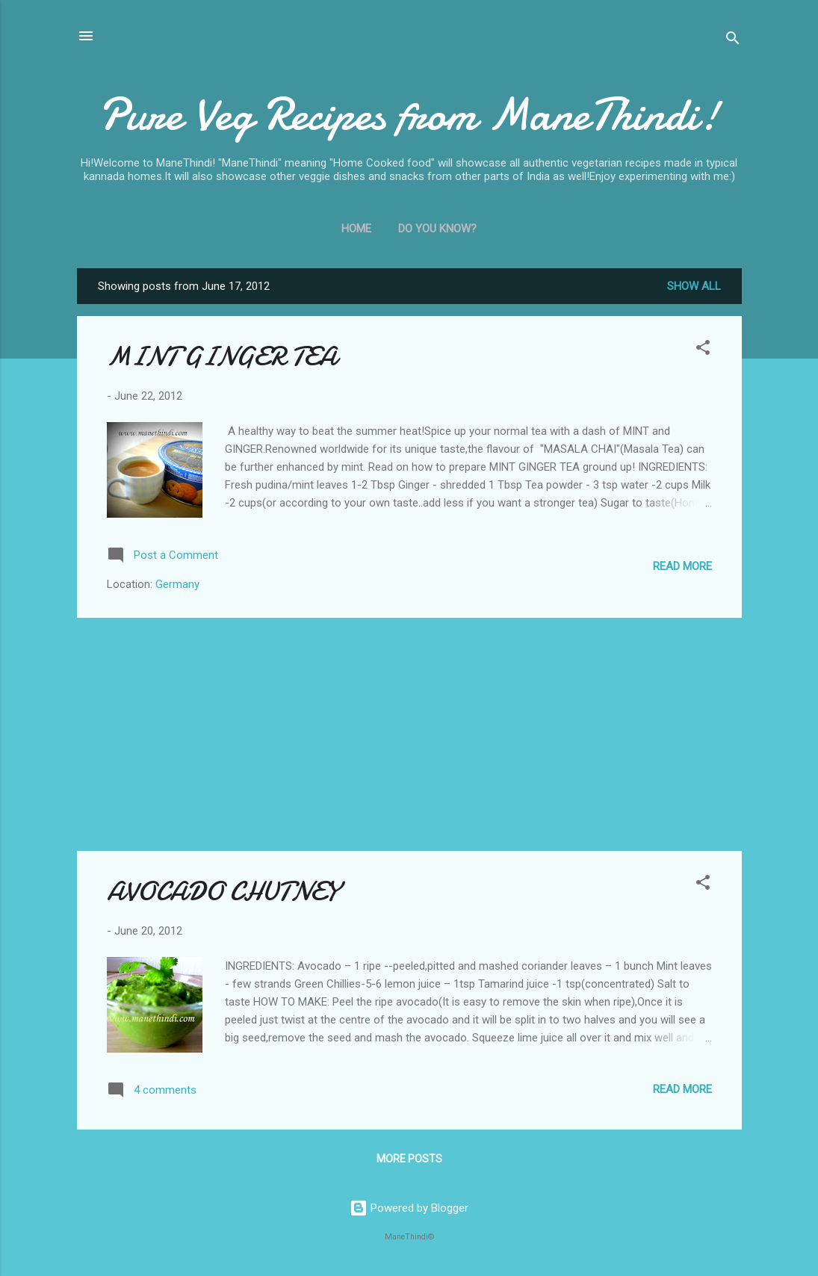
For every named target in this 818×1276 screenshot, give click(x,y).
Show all (694, 286)
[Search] (733, 41)
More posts (409, 1159)
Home (356, 228)
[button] (703, 350)
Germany (177, 584)
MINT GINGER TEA (222, 356)
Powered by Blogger (409, 1208)
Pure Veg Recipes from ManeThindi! (409, 114)
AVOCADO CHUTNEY (222, 891)
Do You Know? (437, 228)
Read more (682, 566)
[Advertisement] (409, 734)
